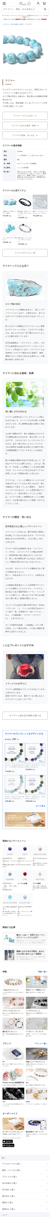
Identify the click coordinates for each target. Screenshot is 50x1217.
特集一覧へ (42, 972)
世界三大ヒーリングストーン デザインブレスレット (25, 239)
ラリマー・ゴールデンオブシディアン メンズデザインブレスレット (15, 767)
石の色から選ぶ (8, 1190)
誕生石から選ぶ (8, 1196)
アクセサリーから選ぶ (11, 1164)
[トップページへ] (25, 6)
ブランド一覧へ (40, 1044)
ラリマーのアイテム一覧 (25, 253)
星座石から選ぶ (8, 1209)
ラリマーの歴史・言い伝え (25, 135)
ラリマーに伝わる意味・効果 (25, 125)
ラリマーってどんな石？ (25, 116)
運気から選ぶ (7, 1202)
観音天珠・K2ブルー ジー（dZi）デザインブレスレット (25, 213)
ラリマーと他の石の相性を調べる (25, 715)
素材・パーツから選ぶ (11, 1170)
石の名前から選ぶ (9, 1183)
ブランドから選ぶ (9, 1177)
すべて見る (40, 806)
